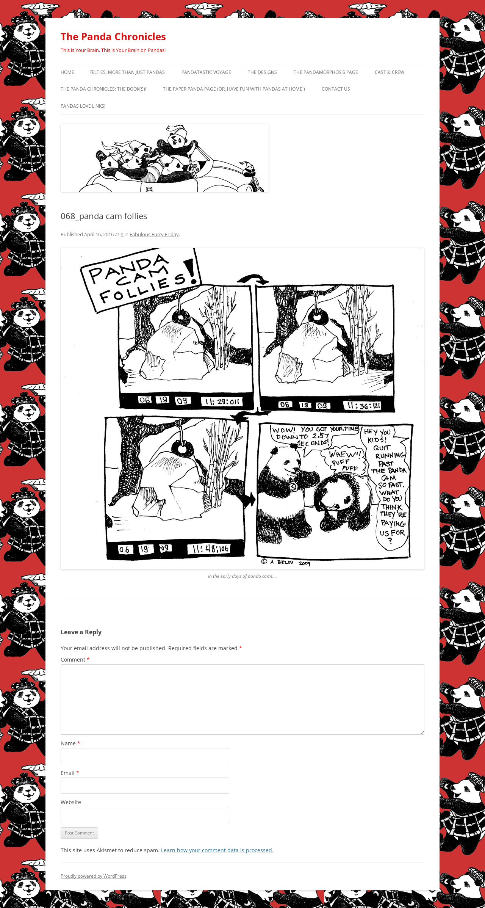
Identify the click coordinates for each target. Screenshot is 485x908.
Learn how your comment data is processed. (217, 850)
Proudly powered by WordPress (94, 876)
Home (67, 72)
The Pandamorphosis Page (326, 72)
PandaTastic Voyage (206, 72)
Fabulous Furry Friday (154, 234)
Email (70, 772)
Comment (75, 659)
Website (71, 802)
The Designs (262, 72)
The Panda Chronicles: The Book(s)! (103, 89)
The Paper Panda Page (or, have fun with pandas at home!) (234, 89)
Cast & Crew (389, 72)
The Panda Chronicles (113, 36)
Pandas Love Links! (83, 106)
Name (70, 743)
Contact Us (336, 89)
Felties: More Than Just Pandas (127, 72)
